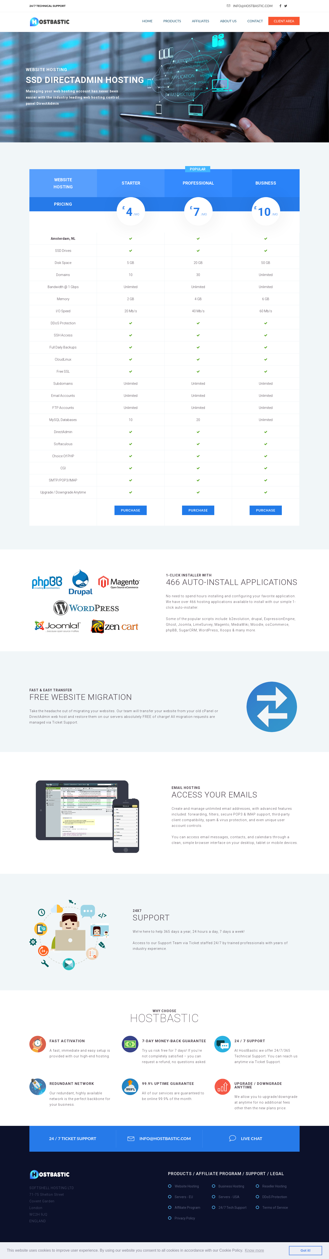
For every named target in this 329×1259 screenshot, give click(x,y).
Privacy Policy (185, 1218)
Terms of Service (275, 1208)
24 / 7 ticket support (72, 1138)
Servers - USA (229, 1197)
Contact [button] (255, 21)
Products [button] (172, 21)
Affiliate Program (187, 1208)
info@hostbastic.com (250, 6)
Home (147, 21)
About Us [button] (228, 21)
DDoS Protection (274, 1197)
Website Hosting (187, 1186)
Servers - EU (184, 1197)
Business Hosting (231, 1186)
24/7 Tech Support (233, 1208)
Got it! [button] (306, 1250)
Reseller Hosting (274, 1186)
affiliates (200, 21)
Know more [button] (254, 1250)
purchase (130, 510)
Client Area (284, 21)
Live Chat (245, 1139)
